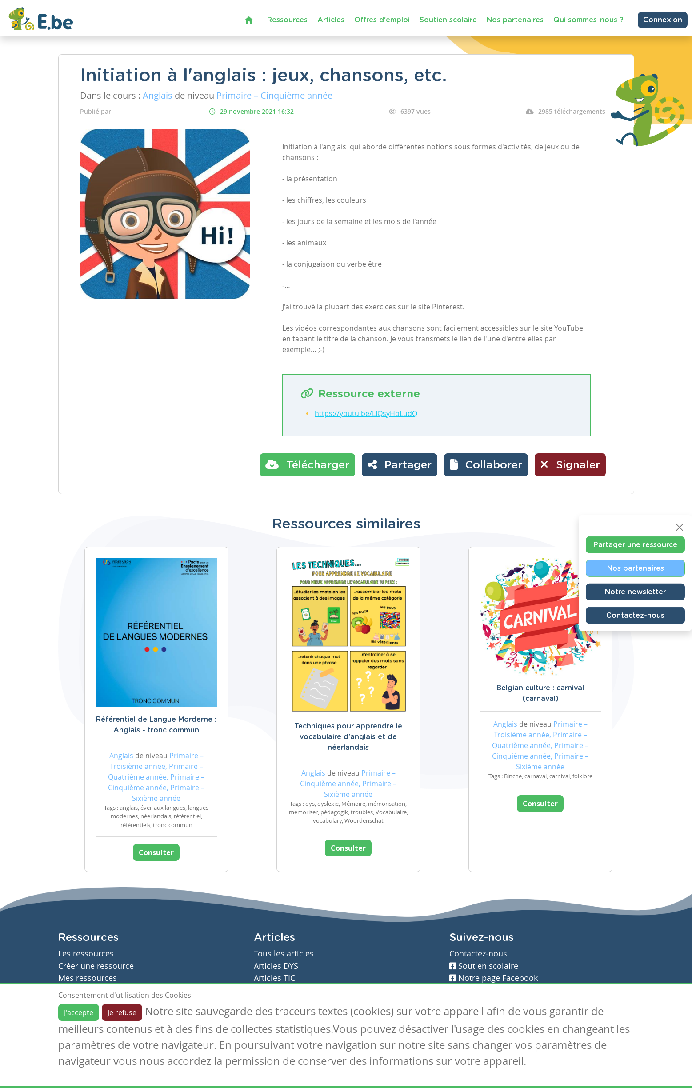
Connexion (662, 20)
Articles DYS (276, 966)
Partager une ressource (635, 544)
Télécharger (307, 464)
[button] (486, 464)
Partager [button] (400, 464)
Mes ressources (87, 978)
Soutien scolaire (448, 20)
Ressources (287, 20)
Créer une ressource (96, 966)
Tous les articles (284, 953)
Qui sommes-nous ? (588, 20)
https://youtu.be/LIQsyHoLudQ (366, 413)
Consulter (156, 852)
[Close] (679, 527)
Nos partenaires (515, 20)
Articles (330, 20)
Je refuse (122, 1012)
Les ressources (86, 953)
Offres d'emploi (382, 20)
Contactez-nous (635, 615)
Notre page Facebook (493, 978)
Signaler (570, 464)
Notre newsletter (635, 592)
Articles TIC (274, 978)
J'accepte (78, 1012)
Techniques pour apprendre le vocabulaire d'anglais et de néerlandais (348, 737)
